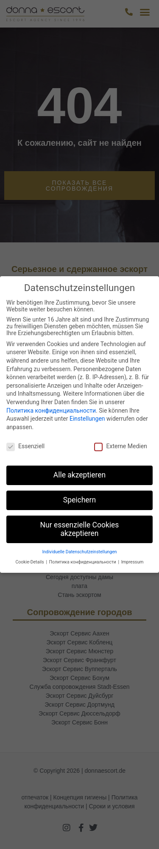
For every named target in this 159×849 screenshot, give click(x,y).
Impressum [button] (132, 562)
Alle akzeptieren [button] (79, 475)
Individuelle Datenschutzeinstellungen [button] (79, 552)
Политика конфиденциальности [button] (83, 562)
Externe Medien (120, 446)
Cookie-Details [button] (30, 562)
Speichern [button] (79, 500)
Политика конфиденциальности (51, 410)
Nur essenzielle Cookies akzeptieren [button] (79, 529)
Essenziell (25, 446)
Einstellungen (87, 418)
